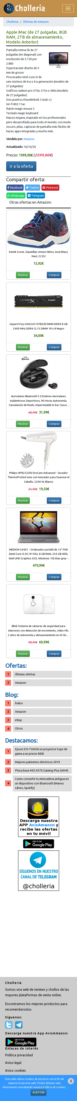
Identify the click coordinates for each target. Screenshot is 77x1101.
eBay (18, 720)
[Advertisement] (38, 934)
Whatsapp (15, 195)
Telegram (36, 195)
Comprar (54, 275)
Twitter (32, 187)
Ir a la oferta (21, 166)
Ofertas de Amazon (36, 21)
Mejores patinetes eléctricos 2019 (37, 762)
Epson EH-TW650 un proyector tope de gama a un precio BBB (41, 751)
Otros (19, 728)
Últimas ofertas (25, 674)
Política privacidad (19, 1055)
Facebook (15, 187)
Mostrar (23, 275)
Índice (19, 703)
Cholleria (12, 21)
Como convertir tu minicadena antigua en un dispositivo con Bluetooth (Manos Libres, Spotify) (42, 783)
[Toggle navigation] (68, 8)
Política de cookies (54, 1087)
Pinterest (50, 187)
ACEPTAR (38, 1092)
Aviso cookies (15, 1070)
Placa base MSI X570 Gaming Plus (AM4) (41, 770)
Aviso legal (13, 1063)
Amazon (28, 139)
